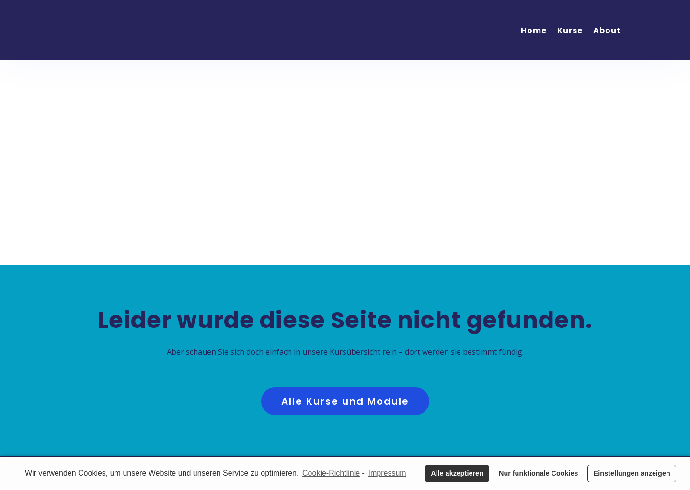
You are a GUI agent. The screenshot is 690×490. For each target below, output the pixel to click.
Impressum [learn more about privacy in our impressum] (387, 473)
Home (534, 30)
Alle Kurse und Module (345, 401)
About (607, 30)
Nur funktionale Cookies (538, 473)
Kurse (570, 30)
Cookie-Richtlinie (331, 473)
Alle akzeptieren (457, 473)
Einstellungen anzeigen (632, 473)
